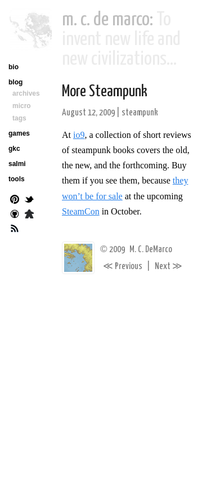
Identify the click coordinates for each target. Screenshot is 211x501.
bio (13, 67)
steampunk (140, 113)
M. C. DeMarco (150, 249)
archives (26, 93)
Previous (122, 266)
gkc (14, 149)
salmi (17, 164)
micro (21, 106)
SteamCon (81, 211)
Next (168, 266)
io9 (78, 135)
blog (15, 82)
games (19, 133)
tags (19, 118)
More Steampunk (104, 92)
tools (16, 179)
